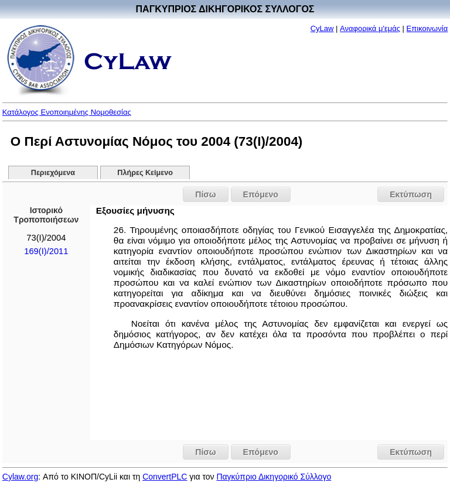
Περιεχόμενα (53, 173)
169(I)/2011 (46, 251)
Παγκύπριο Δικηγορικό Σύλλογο (273, 476)
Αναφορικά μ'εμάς (370, 28)
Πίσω (205, 194)
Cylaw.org (20, 476)
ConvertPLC (164, 476)
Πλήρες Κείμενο (145, 173)
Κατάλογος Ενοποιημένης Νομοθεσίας (66, 112)
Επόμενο (260, 194)
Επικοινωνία (427, 28)
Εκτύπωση (411, 194)
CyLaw (322, 28)
